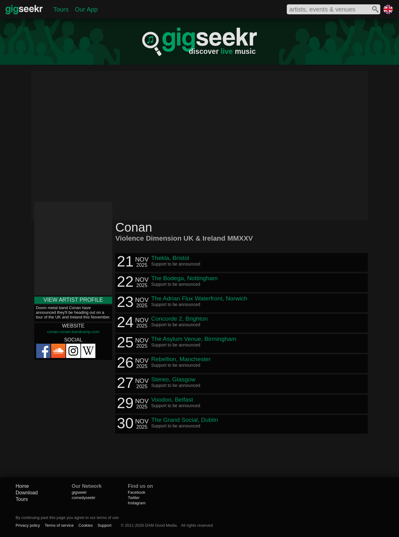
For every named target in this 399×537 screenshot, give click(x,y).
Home (22, 486)
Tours (61, 9)
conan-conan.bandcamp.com (73, 331)
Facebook (136, 492)
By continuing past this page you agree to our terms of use (67, 517)
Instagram (137, 503)
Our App (86, 9)
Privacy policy (28, 525)
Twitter (134, 497)
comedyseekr (83, 497)
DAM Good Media (161, 525)
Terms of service (59, 525)
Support (105, 525)
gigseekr (79, 492)
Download (27, 492)
